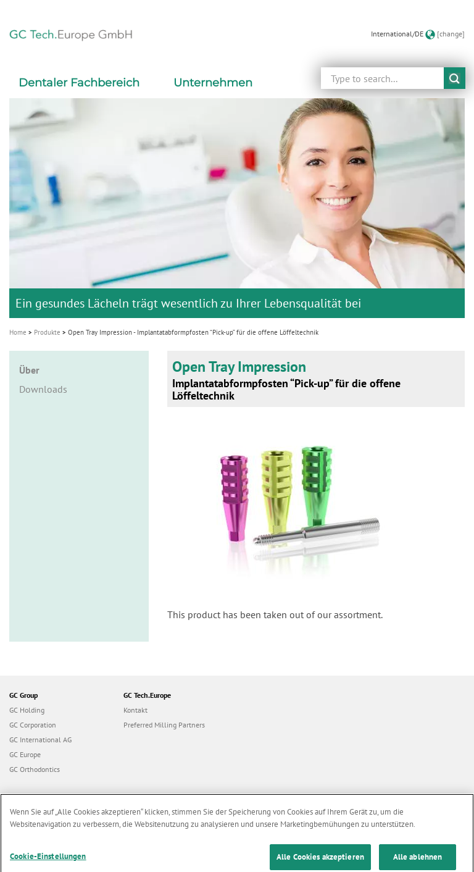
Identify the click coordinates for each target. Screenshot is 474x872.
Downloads (43, 389)
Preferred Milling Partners (164, 724)
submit (454, 78)
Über (29, 370)
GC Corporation (32, 724)
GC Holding (26, 710)
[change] (451, 33)
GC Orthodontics (34, 769)
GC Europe (25, 754)
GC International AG (40, 739)
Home (18, 332)
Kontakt (135, 710)
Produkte (47, 332)
